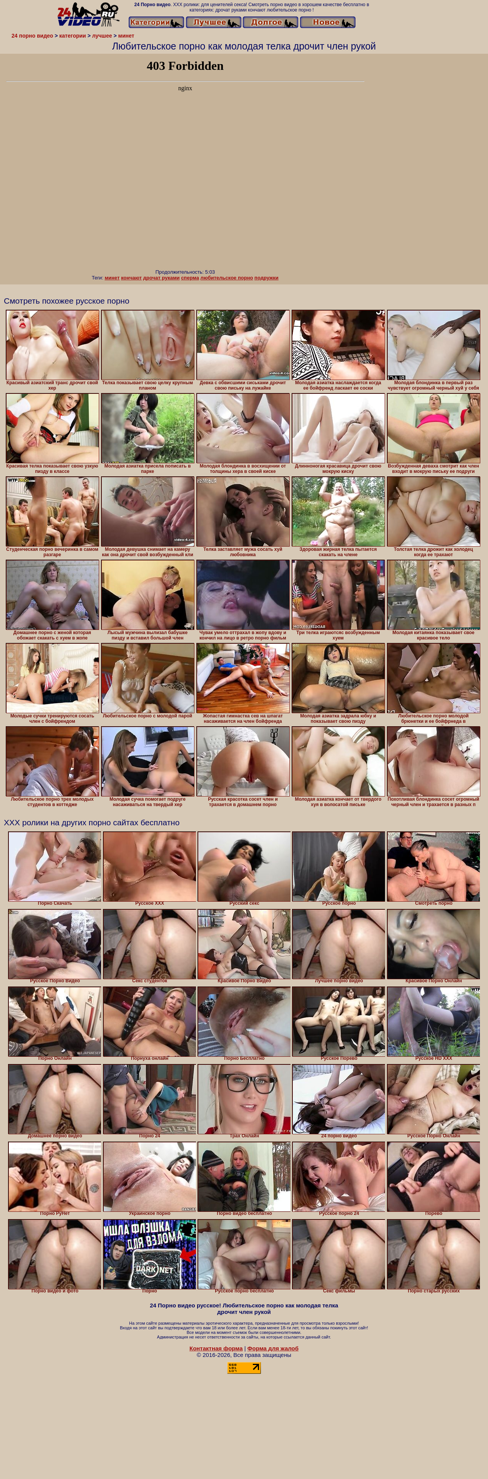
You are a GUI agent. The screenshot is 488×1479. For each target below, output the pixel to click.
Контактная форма (216, 1348)
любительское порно (227, 278)
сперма (190, 278)
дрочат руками (161, 278)
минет (112, 278)
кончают (131, 278)
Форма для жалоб (273, 1348)
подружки (266, 278)
